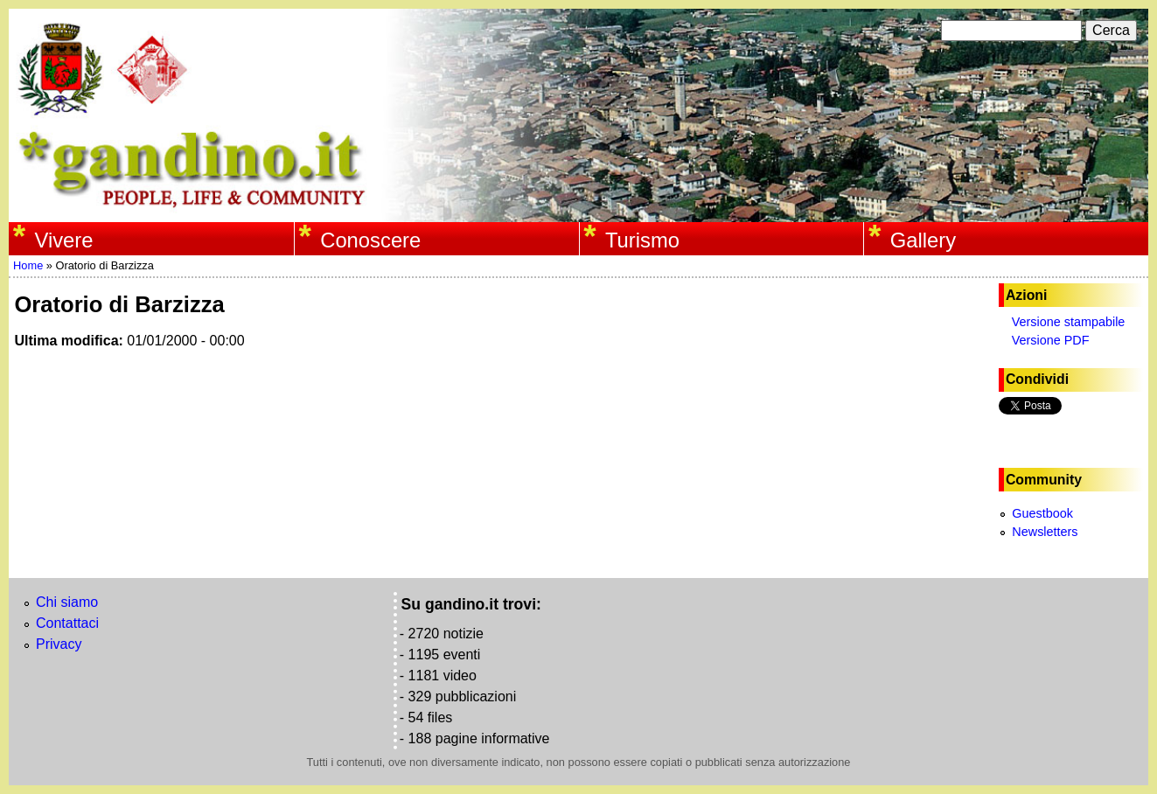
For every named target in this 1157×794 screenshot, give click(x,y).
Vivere (63, 240)
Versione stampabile (1069, 322)
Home (28, 265)
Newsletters (1044, 532)
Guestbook (1042, 513)
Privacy (58, 644)
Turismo (642, 240)
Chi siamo (67, 602)
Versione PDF (1051, 340)
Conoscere (370, 240)
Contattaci (67, 623)
